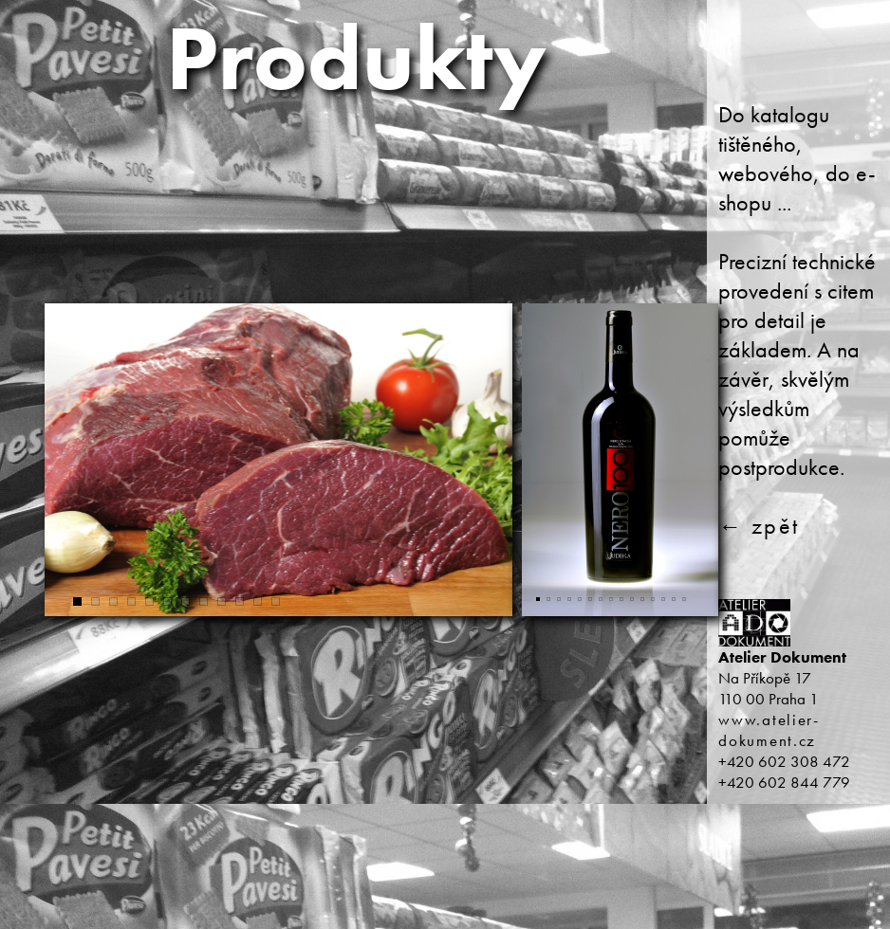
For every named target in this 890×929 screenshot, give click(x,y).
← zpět (758, 525)
